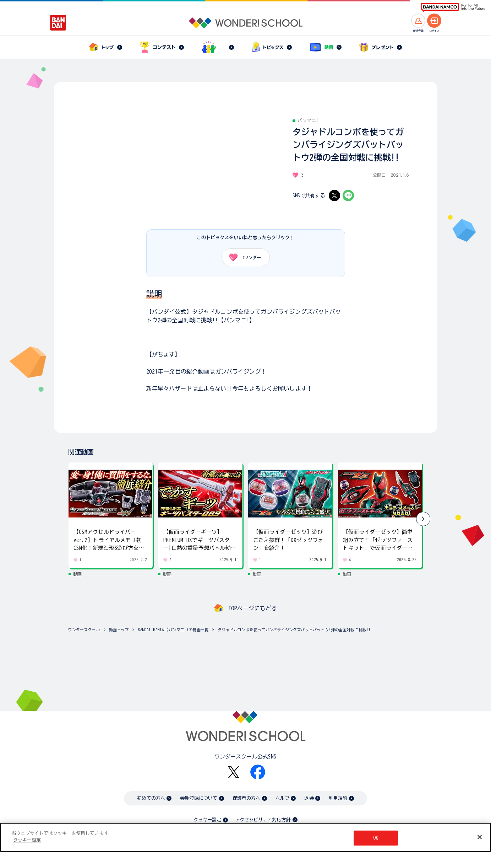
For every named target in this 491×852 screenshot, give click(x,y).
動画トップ (119, 630)
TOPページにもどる (252, 608)
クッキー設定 (207, 820)
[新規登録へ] (418, 21)
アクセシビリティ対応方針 (263, 820)
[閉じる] (479, 837)
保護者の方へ (247, 798)
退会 (308, 798)
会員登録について (198, 798)
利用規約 (338, 798)
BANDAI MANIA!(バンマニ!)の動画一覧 (173, 630)
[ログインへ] (434, 21)
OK (375, 838)
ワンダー (242, 257)
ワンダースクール (84, 630)
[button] (423, 519)
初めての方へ (151, 798)
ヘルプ (282, 798)
